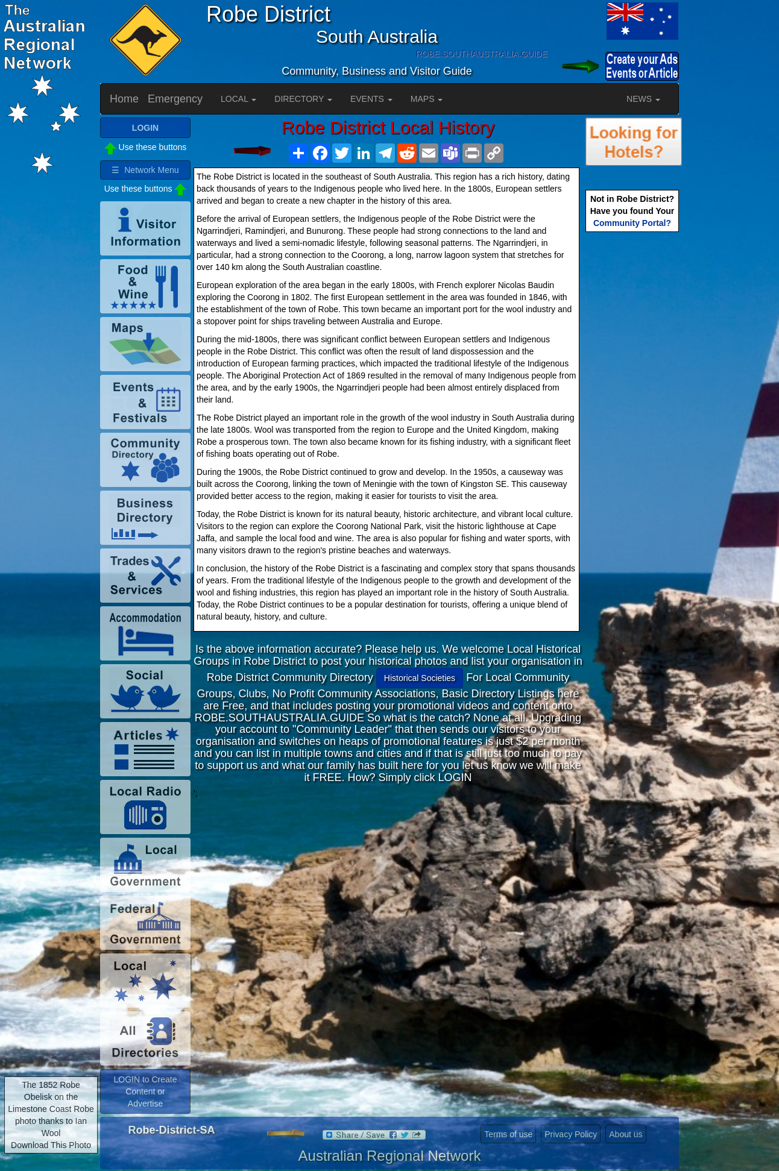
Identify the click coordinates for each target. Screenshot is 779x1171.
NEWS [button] (643, 99)
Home (124, 99)
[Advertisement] (388, 883)
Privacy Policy (570, 1134)
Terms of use (508, 1134)
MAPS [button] (427, 99)
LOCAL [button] (238, 99)
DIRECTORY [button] (303, 99)
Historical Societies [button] (419, 678)
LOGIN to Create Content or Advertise (145, 1091)
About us (625, 1134)
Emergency (175, 99)
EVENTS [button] (371, 99)
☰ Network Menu (145, 170)
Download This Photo (51, 1145)
